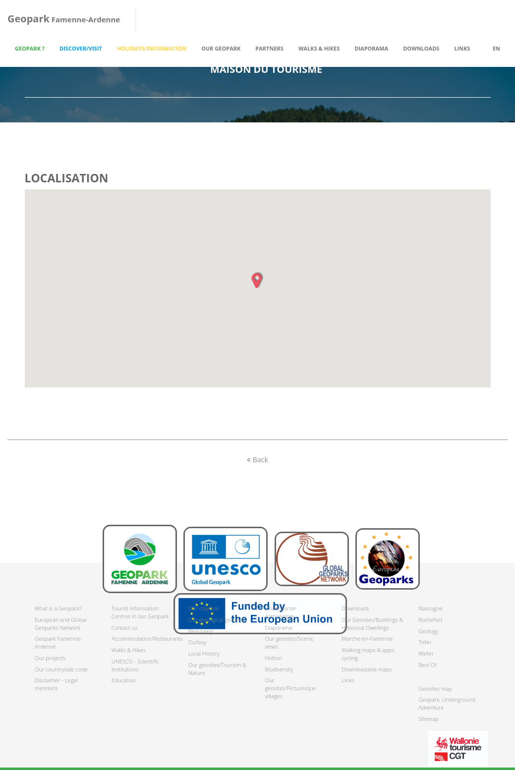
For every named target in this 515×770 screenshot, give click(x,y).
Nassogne (430, 608)
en (496, 48)
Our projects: (51, 657)
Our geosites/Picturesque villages (290, 687)
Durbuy (197, 642)
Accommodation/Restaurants (142, 638)
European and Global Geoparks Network (61, 623)
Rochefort (430, 619)
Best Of (427, 664)
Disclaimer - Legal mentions (56, 684)
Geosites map (435, 688)
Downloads (355, 608)
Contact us (125, 627)
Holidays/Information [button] (152, 48)
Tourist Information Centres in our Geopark (140, 612)
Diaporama (371, 48)
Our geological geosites (216, 619)
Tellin (424, 642)
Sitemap (428, 718)
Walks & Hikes (129, 650)
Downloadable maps (367, 669)
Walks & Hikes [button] (319, 48)
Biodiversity (279, 669)
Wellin (425, 653)
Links (462, 48)
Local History (204, 653)
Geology (428, 631)
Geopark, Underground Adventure (446, 703)
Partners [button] (269, 48)
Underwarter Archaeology (280, 612)
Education (124, 680)
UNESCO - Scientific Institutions (135, 665)
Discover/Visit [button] (80, 48)
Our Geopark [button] (220, 48)
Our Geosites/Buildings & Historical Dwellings (372, 623)
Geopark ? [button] (30, 48)
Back (257, 459)
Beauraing (200, 631)
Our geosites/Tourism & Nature (217, 668)
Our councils (203, 608)
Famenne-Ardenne (63, 18)
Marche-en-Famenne (367, 638)
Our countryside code (61, 669)
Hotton (273, 657)
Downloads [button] (421, 48)
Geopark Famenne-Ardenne (58, 642)
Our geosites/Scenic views (289, 642)
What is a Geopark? (58, 608)
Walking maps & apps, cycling (368, 653)
